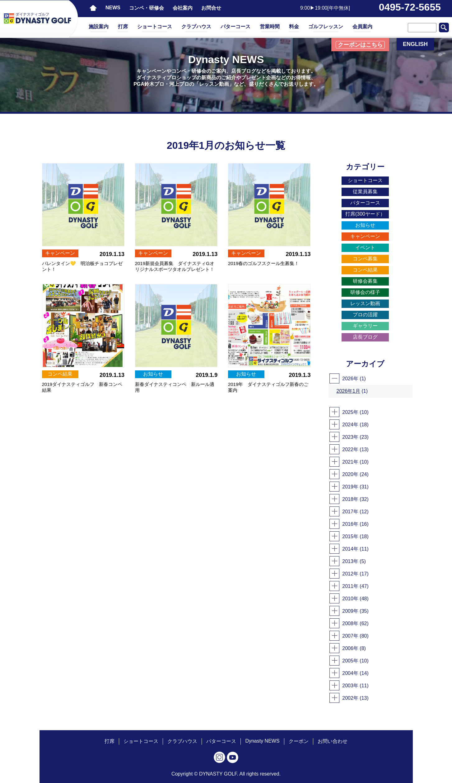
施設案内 (99, 26)
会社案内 (183, 8)
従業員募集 (365, 191)
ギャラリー (365, 325)
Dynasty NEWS (262, 741)
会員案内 (362, 26)
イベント (365, 247)
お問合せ (211, 8)
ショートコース (154, 26)
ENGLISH (415, 44)
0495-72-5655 (410, 7)
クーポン (299, 741)
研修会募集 (365, 281)
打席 (123, 26)
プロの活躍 (365, 314)
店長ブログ (365, 337)
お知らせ (365, 225)
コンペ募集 (365, 258)
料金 (294, 26)
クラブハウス (196, 26)
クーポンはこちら (360, 45)
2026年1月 (349, 391)
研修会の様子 (365, 292)
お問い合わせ (332, 741)
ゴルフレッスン (325, 26)
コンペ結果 (365, 269)
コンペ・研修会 (146, 8)
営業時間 (270, 26)
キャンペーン (365, 236)
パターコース (235, 26)
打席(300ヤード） (365, 214)
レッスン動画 (365, 303)
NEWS (112, 7)
